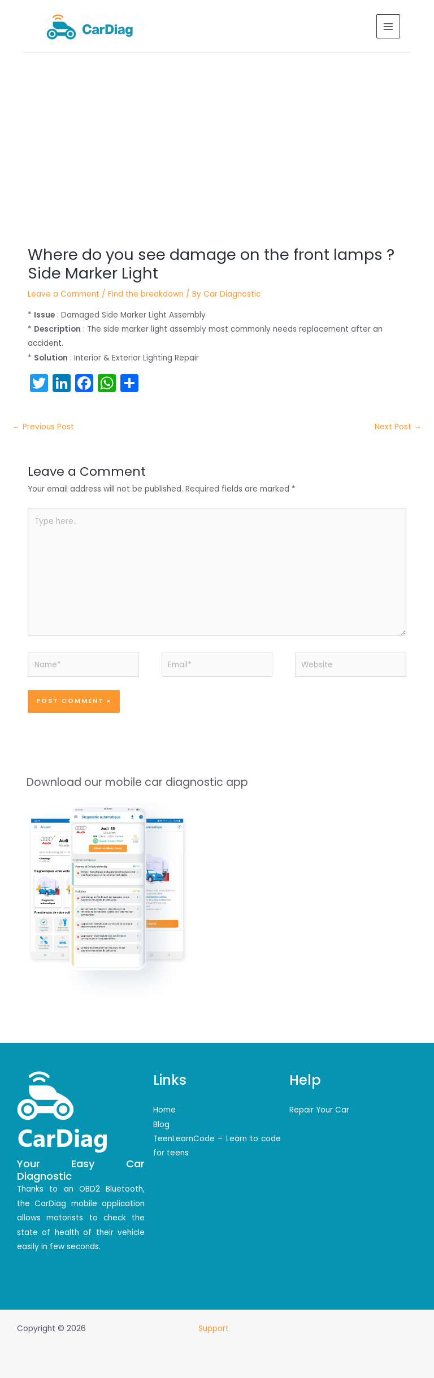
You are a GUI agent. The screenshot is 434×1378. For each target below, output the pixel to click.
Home (164, 1110)
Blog (161, 1124)
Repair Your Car (319, 1110)
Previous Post (43, 426)
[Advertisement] (217, 138)
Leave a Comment (63, 294)
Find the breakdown (146, 294)
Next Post (398, 426)
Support (214, 1328)
